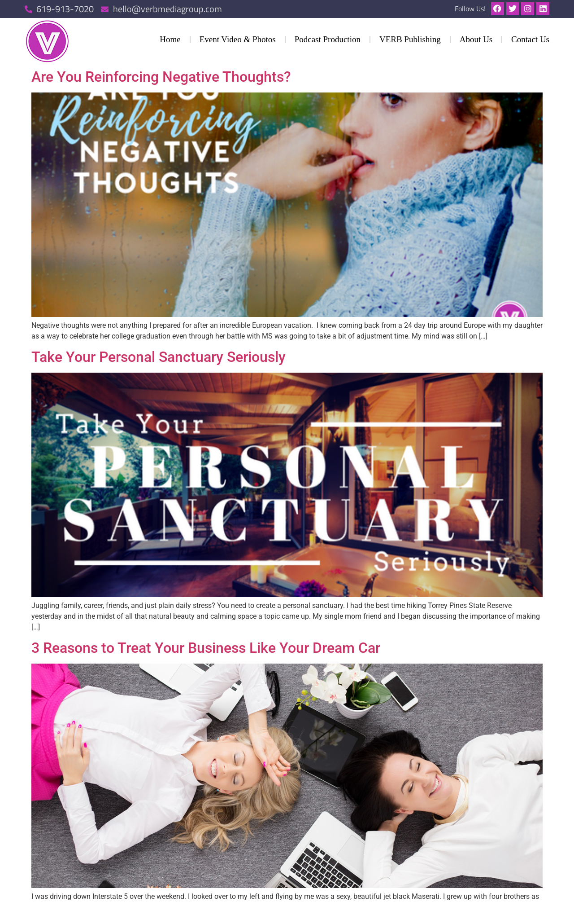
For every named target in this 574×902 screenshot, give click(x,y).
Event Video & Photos (238, 39)
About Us (476, 39)
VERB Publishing (410, 39)
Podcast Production (328, 39)
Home (170, 39)
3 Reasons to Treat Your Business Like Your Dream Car (205, 647)
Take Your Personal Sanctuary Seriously (158, 356)
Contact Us (530, 39)
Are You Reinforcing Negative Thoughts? (161, 76)
